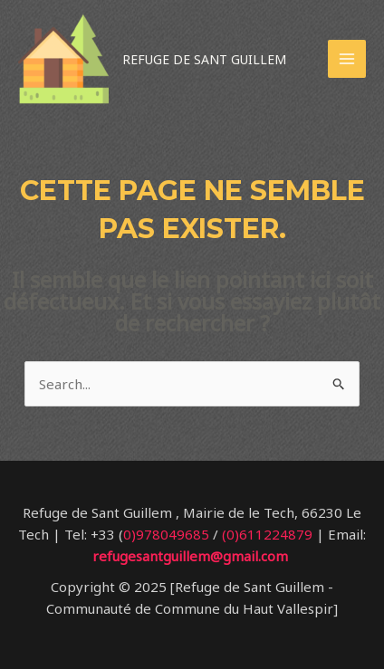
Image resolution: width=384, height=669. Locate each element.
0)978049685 (166, 534)
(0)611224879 (267, 534)
